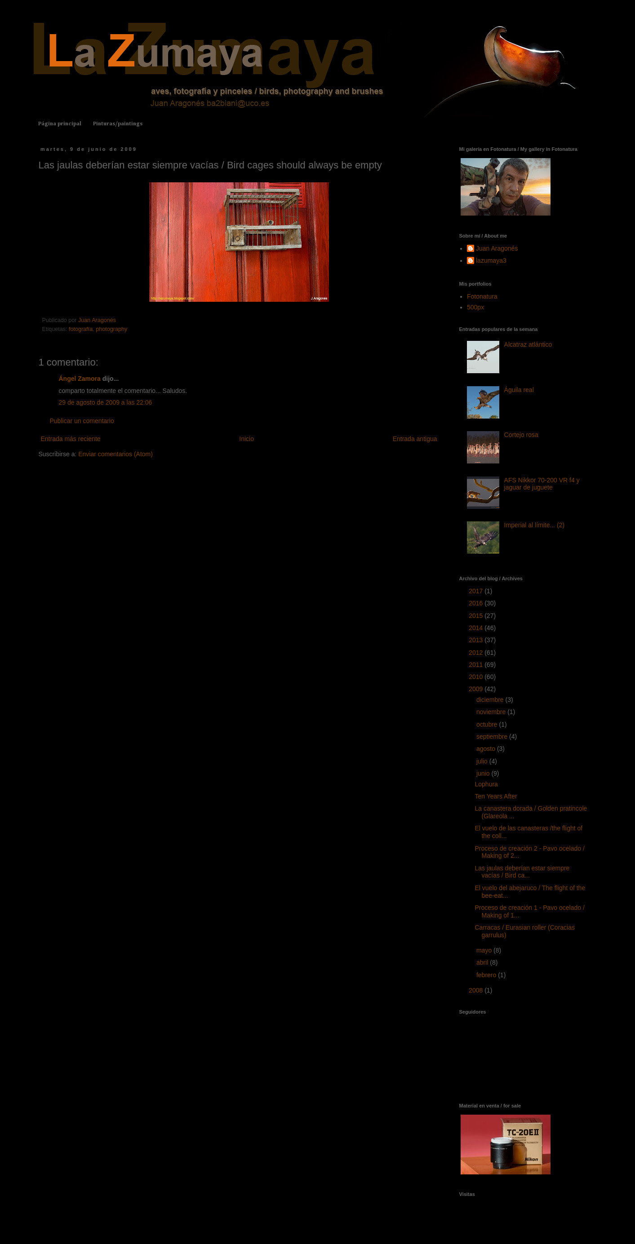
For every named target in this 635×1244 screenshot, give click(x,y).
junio (483, 773)
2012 (476, 652)
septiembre (492, 736)
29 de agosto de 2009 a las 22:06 (105, 402)
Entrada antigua (415, 438)
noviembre (491, 711)
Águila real (519, 389)
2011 (476, 664)
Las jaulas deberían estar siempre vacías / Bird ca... (522, 872)
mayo (484, 950)
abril (483, 962)
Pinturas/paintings (117, 124)
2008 (476, 990)
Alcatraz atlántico (528, 344)
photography (111, 329)
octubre (487, 724)
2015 (476, 615)
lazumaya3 (491, 260)
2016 (476, 603)
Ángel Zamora (80, 378)
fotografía (81, 329)
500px (475, 307)
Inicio (246, 438)
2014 (476, 627)
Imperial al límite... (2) (534, 525)
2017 (476, 591)
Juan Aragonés (497, 248)
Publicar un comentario (82, 420)
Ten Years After (496, 796)
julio (482, 761)
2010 (476, 676)
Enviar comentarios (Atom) (115, 454)
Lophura (486, 784)
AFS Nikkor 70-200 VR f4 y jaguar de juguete (542, 483)
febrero (487, 975)
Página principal (59, 124)
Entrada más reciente (71, 438)
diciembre (491, 699)
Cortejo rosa (521, 434)
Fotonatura (482, 296)
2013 (476, 640)
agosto (486, 748)
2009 (476, 689)
